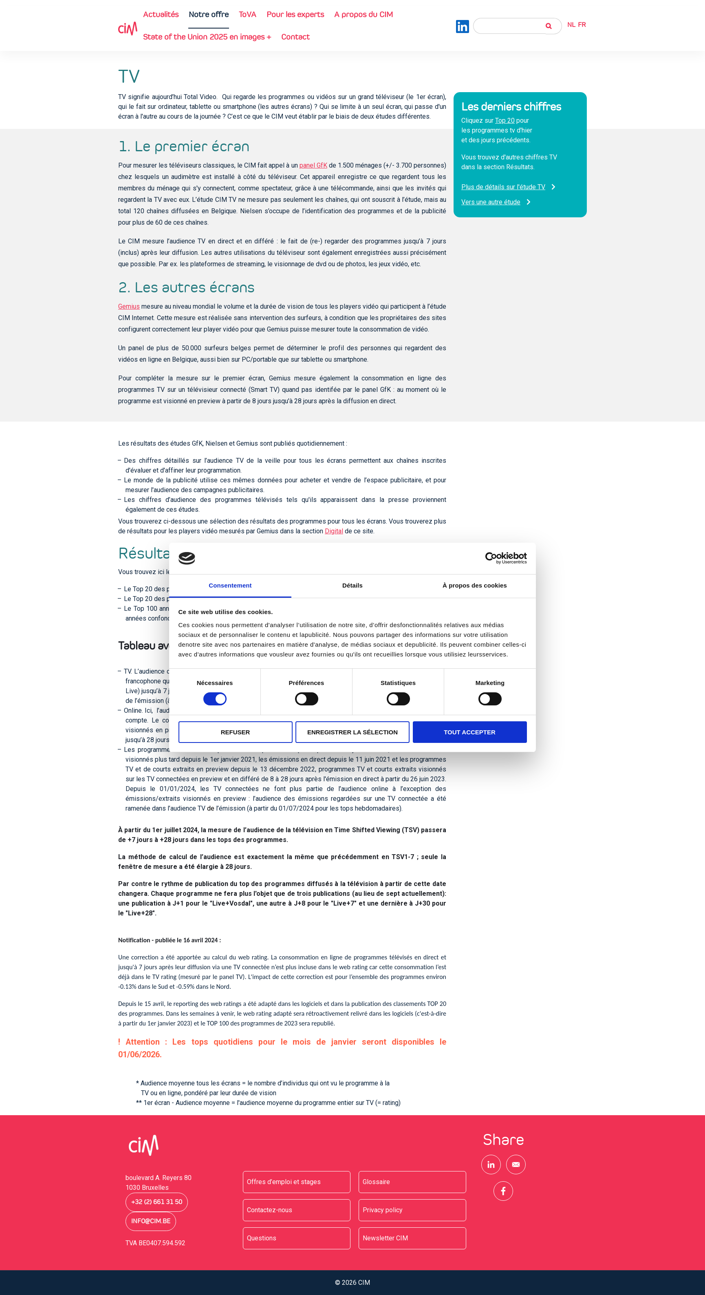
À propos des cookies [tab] (475, 585)
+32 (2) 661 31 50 (156, 1202)
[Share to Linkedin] (491, 1164)
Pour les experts (295, 14)
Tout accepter (470, 732)
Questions (261, 1238)
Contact (295, 36)
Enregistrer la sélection (352, 732)
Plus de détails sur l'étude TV (503, 187)
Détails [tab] (352, 585)
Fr (582, 25)
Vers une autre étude (490, 202)
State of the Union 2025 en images (207, 36)
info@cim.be (150, 1221)
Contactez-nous (269, 1210)
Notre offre (209, 14)
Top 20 (505, 120)
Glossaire (376, 1182)
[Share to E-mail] (516, 1164)
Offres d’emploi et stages (284, 1182)
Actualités (160, 14)
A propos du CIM (363, 14)
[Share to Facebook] (503, 1191)
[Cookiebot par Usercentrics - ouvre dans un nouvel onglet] (491, 558)
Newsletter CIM (385, 1238)
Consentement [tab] (230, 585)
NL (571, 25)
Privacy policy (383, 1210)
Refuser (235, 732)
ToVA (247, 14)
